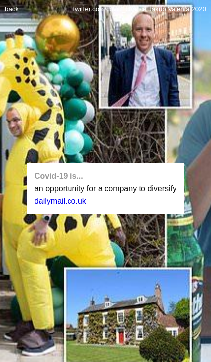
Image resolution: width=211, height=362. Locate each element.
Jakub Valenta (168, 9)
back (12, 9)
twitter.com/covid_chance (110, 9)
